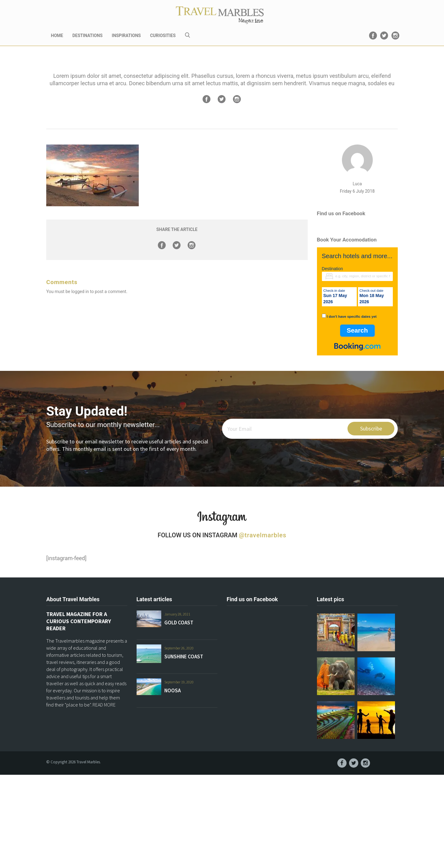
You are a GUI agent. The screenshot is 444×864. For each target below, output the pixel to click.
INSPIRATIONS (126, 35)
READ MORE (104, 705)
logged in (80, 291)
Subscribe (371, 428)
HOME (57, 35)
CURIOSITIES (163, 35)
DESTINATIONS (87, 35)
